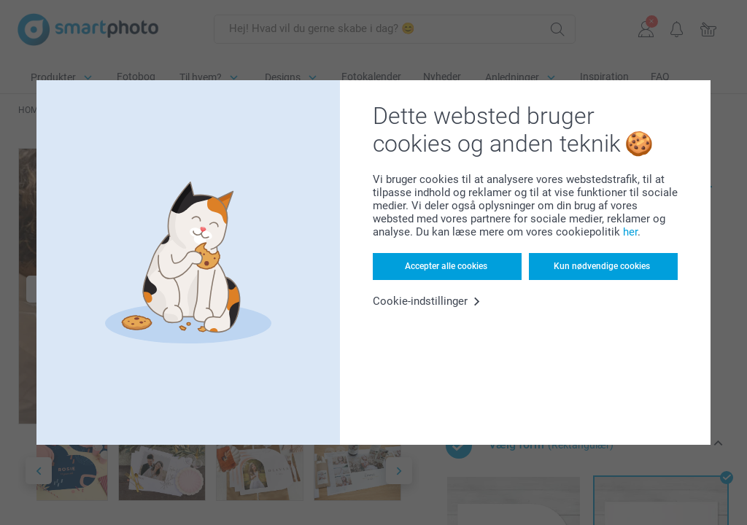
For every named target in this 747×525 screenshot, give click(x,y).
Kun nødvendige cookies (602, 266)
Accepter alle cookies (446, 266)
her (630, 231)
